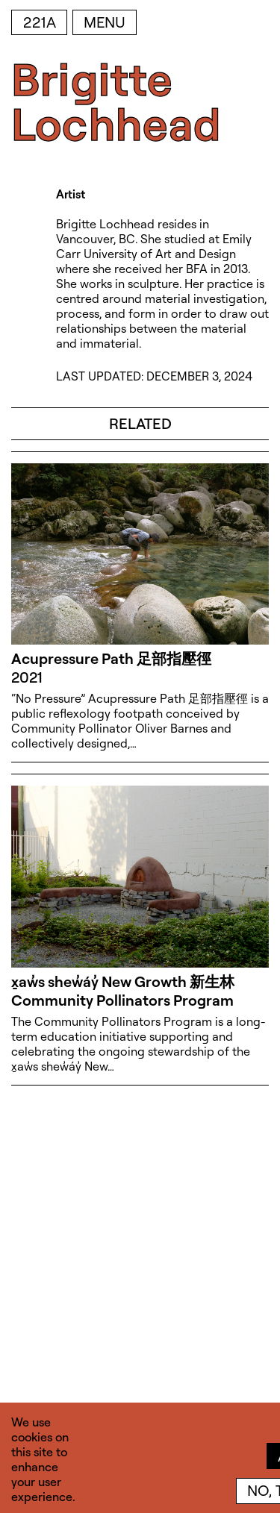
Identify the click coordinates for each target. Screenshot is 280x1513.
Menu (104, 22)
